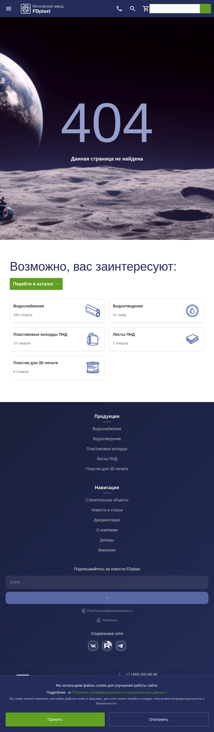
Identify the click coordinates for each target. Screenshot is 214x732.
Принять (55, 719)
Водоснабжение (107, 429)
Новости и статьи (107, 510)
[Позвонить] (119, 8)
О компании (107, 530)
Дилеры (107, 540)
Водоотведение (107, 439)
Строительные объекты (107, 500)
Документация (107, 520)
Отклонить (158, 719)
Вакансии (107, 550)
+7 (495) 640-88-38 (141, 674)
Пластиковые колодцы (107, 449)
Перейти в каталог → (36, 284)
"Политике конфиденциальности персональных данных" (119, 692)
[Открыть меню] (8, 8)
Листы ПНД (107, 459)
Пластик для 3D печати (107, 469)
